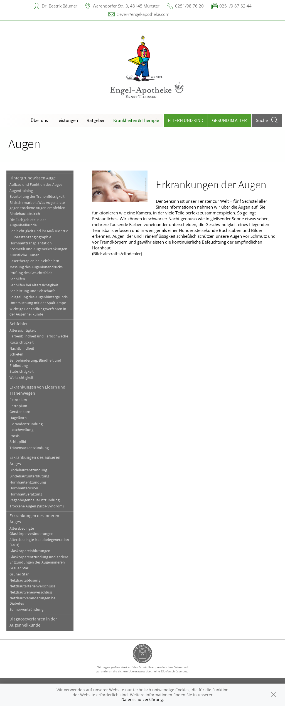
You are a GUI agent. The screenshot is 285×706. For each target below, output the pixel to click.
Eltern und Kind (185, 120)
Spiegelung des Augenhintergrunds (38, 297)
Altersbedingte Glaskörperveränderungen (31, 531)
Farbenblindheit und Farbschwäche (38, 336)
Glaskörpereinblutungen (29, 551)
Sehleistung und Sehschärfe (32, 291)
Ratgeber (96, 120)
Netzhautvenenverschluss (31, 592)
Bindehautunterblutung (29, 476)
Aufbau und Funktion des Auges (35, 184)
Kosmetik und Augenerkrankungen (38, 249)
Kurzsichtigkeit (21, 342)
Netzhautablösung (24, 580)
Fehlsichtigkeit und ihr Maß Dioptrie (38, 231)
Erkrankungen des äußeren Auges (34, 460)
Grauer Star (18, 568)
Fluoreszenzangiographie (30, 237)
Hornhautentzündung (27, 482)
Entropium (18, 406)
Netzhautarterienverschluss (32, 586)
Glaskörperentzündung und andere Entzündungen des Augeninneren (38, 560)
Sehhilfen (17, 279)
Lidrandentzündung (26, 424)
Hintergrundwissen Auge (32, 178)
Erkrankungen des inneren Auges (34, 518)
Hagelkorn (18, 417)
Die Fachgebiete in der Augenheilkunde (27, 222)
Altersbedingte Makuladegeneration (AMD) (39, 542)
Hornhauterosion (23, 488)
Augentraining (21, 190)
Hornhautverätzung (25, 494)
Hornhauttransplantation (30, 243)
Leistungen (67, 120)
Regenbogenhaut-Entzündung (34, 500)
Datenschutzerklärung (142, 699)
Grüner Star (19, 574)
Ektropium (18, 399)
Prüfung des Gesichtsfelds (30, 273)
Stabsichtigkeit (21, 371)
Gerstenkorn (19, 411)
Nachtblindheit (21, 348)
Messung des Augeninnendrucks (36, 267)
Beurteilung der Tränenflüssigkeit (37, 196)
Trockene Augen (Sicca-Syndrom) (36, 506)
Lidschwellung (21, 429)
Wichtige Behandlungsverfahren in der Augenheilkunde (37, 312)
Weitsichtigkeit (21, 377)
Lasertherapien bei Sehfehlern (34, 261)
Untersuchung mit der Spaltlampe (37, 303)
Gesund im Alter (229, 120)
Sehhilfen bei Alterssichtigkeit (33, 285)
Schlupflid (17, 441)
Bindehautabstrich (24, 213)
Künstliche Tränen (24, 255)
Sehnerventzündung (26, 609)
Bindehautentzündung (28, 470)
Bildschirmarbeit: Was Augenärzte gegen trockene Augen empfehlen (37, 205)
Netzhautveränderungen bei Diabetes (32, 601)
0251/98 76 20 (189, 6)
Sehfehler (18, 323)
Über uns (39, 120)
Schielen (16, 354)
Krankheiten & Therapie (136, 120)
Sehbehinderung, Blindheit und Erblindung (35, 363)
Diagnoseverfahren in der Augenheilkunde (33, 622)
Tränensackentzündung (29, 447)
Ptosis (14, 436)
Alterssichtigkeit (22, 330)
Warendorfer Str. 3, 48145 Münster (126, 6)
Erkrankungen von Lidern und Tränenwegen (37, 390)
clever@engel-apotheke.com (143, 14)
